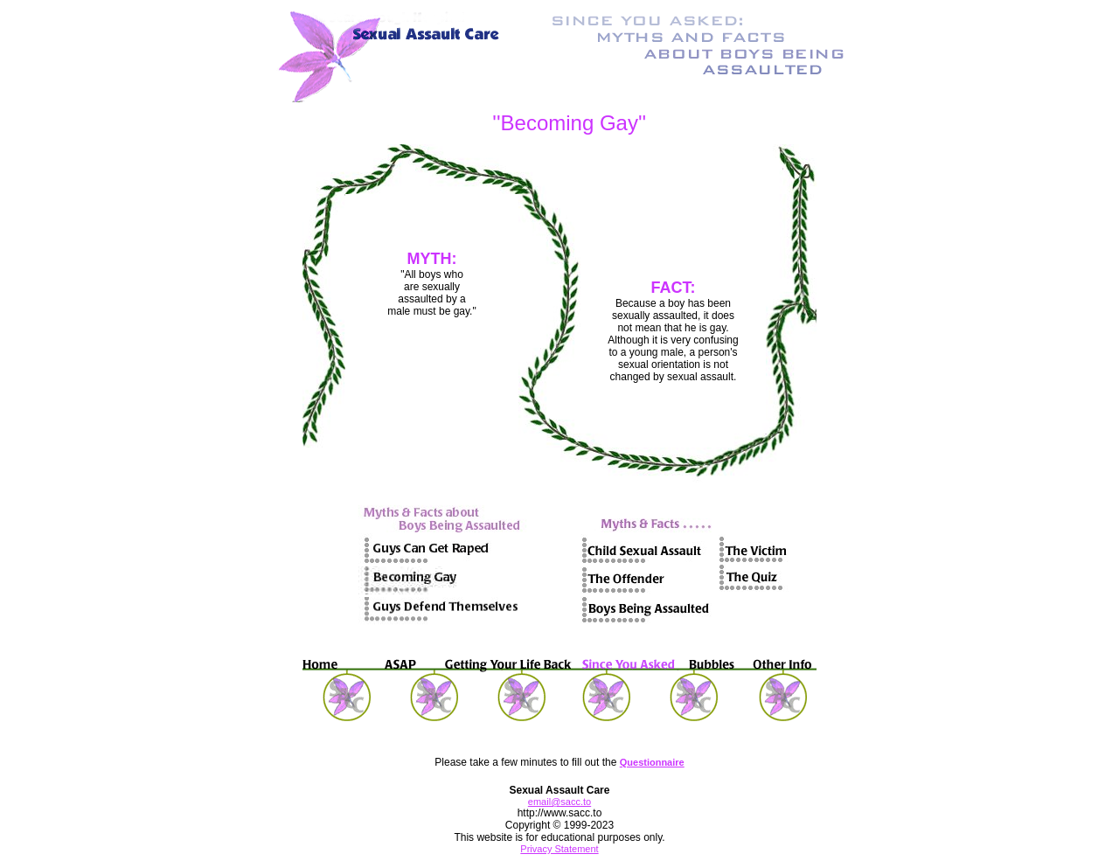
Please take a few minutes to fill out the (526, 762)
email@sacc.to (559, 801)
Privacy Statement (559, 849)
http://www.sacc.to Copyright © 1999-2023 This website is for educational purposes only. (559, 825)
